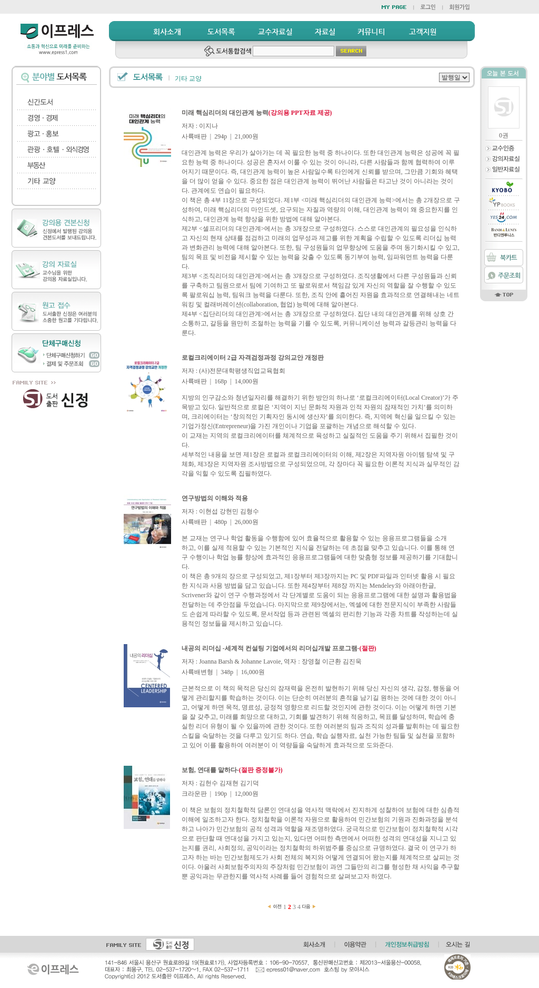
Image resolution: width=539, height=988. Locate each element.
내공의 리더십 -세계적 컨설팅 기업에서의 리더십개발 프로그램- (279, 648)
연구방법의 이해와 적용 (215, 498)
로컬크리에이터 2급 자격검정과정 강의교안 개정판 (253, 357)
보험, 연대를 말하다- (232, 770)
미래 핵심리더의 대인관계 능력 (257, 112)
